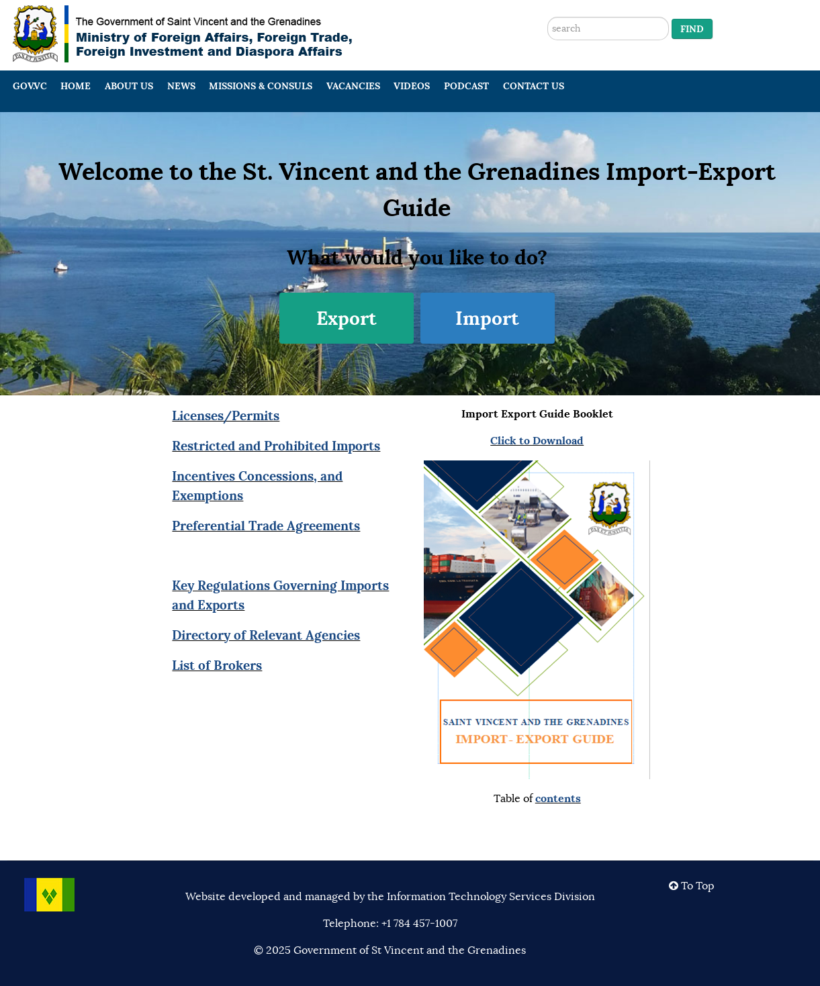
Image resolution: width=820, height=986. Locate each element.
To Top (692, 886)
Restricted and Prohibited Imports (276, 446)
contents (558, 798)
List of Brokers (217, 665)
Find (692, 29)
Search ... (547, 0)
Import (487, 318)
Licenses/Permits (225, 415)
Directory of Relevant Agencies (266, 635)
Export (346, 318)
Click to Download (537, 441)
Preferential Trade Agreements (266, 525)
